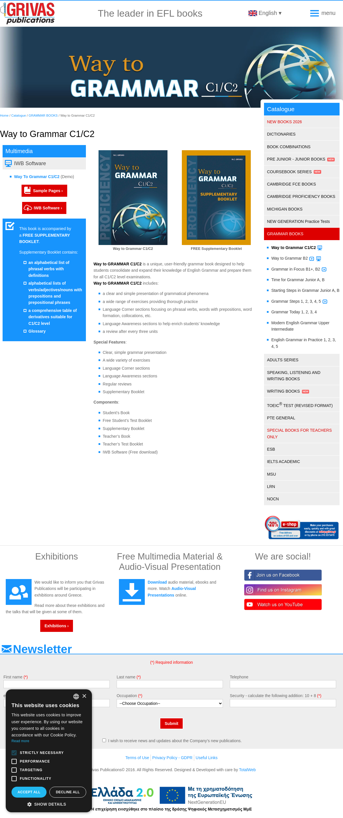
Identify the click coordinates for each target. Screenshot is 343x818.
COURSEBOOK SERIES (289, 171)
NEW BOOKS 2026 (284, 121)
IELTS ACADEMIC (283, 461)
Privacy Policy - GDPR (172, 757)
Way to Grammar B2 (289, 258)
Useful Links (206, 757)
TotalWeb (247, 769)
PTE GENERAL (281, 418)
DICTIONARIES (281, 134)
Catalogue (18, 115)
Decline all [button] (68, 792)
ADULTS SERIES (282, 360)
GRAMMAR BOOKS (43, 115)
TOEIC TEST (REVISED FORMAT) (300, 405)
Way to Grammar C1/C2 (293, 247)
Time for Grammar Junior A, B (297, 279)
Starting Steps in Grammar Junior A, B (305, 290)
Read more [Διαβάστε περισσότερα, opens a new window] (20, 741)
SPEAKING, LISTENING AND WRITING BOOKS (293, 375)
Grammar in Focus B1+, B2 (295, 269)
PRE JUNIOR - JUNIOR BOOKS (296, 159)
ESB (271, 449)
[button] (48, 804)
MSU (271, 474)
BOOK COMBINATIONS (288, 146)
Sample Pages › (48, 190)
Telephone (239, 677)
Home (4, 115)
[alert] (49, 750)
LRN (271, 486)
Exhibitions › (57, 626)
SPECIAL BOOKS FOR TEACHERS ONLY (299, 433)
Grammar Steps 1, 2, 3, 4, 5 (296, 301)
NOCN (273, 499)
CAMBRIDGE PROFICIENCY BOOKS (301, 196)
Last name (126, 677)
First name (12, 677)
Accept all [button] (29, 792)
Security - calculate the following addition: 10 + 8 (273, 695)
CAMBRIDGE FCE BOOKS (291, 184)
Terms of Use (137, 757)
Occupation (127, 695)
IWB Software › (48, 208)
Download (157, 582)
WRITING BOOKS (283, 391)
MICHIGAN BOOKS (284, 209)
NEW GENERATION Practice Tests (298, 221)
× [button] (84, 696)
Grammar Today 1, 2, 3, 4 (294, 312)
